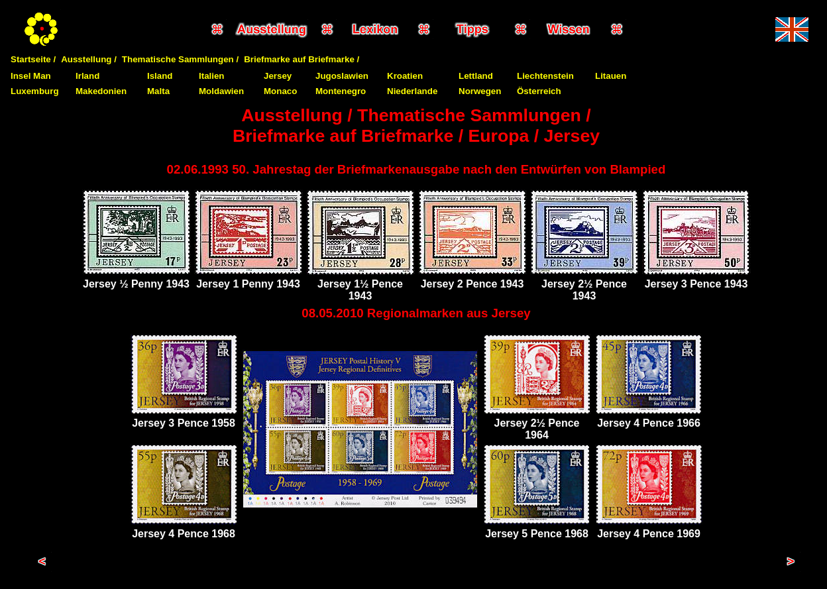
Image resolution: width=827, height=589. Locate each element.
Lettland (476, 76)
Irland (87, 76)
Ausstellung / (89, 59)
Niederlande (412, 91)
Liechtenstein (545, 76)
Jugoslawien (341, 76)
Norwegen (480, 91)
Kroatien (405, 76)
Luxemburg (35, 91)
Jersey (278, 76)
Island (160, 76)
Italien (212, 76)
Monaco (280, 91)
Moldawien (221, 91)
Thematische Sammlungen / (180, 59)
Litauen (610, 76)
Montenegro (340, 91)
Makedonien (101, 91)
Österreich (539, 91)
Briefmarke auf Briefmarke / (301, 59)
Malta (158, 91)
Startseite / (33, 59)
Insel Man (31, 76)
